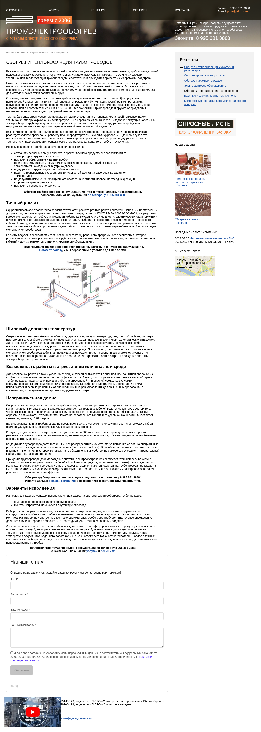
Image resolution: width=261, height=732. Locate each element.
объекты (140, 10)
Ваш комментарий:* (23, 625)
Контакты (183, 10)
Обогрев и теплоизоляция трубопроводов (211, 90)
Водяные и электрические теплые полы (210, 95)
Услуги (53, 10)
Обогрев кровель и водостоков (204, 75)
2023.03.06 (182, 238)
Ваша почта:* (19, 594)
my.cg (14, 686)
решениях (108, 551)
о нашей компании (62, 480)
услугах (91, 551)
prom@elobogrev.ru (239, 11)
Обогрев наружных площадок (203, 80)
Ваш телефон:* (20, 609)
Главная (10, 52)
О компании (15, 10)
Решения (98, 10)
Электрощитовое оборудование (205, 85)
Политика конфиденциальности (71, 718)
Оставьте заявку (50, 250)
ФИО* (14, 579)
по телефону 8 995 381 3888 (107, 195)
